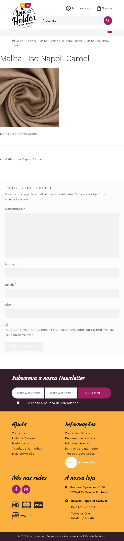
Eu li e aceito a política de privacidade (49, 403)
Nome (11, 264)
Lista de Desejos (24, 438)
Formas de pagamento (81, 448)
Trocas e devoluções (80, 453)
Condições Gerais (77, 433)
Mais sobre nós (23, 453)
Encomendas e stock (80, 438)
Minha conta (81, 8)
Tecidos (31, 40)
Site (8, 304)
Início (20, 40)
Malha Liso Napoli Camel (66, 40)
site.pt (103, 536)
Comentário (15, 209)
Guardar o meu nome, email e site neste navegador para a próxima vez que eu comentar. (60, 332)
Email (10, 284)
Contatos (18, 433)
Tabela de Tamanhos (27, 448)
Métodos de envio (77, 443)
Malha (43, 40)
